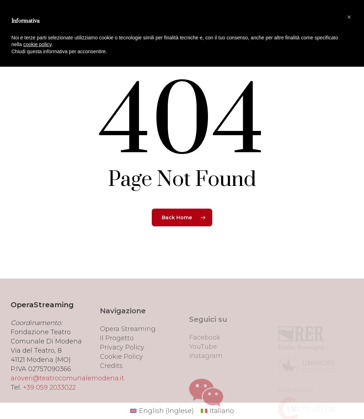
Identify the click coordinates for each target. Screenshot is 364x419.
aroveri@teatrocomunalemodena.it (67, 389)
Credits (111, 382)
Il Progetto (117, 354)
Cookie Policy (121, 372)
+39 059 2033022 (49, 399)
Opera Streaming (128, 345)
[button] (349, 17)
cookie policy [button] (37, 44)
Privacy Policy (122, 363)
